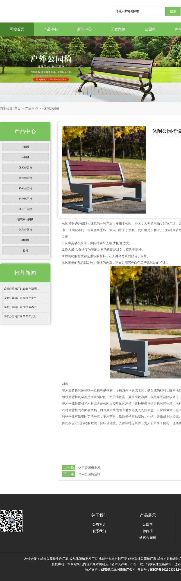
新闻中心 (84, 29)
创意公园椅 (25, 229)
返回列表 (66, 484)
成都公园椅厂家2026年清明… (21, 288)
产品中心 (50, 29)
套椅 (25, 250)
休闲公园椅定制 (89, 474)
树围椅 (25, 240)
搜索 (173, 11)
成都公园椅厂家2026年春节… (21, 298)
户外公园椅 (25, 188)
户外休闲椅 (25, 198)
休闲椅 (25, 157)
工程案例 (118, 29)
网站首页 (17, 29)
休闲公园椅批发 (89, 467)
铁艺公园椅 (25, 209)
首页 (17, 108)
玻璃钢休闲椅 (25, 219)
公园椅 (150, 29)
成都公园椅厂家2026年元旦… (21, 316)
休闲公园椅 (25, 167)
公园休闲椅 (25, 178)
